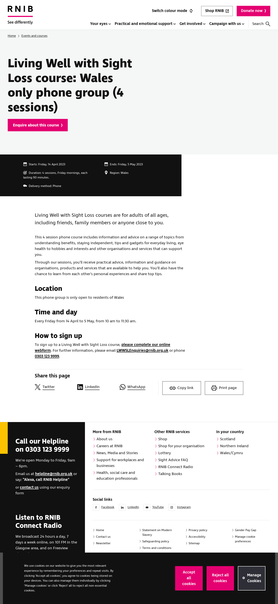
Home (12, 36)
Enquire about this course (38, 125)
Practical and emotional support (145, 23)
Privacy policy (198, 530)
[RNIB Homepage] (20, 18)
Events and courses (34, 36)
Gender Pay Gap (245, 530)
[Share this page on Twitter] (54, 387)
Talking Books (170, 474)
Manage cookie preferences (245, 539)
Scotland (227, 439)
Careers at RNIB (110, 446)
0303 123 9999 (47, 356)
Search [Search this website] (261, 23)
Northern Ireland (234, 446)
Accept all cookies (189, 578)
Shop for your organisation (181, 446)
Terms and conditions (156, 548)
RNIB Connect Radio (175, 467)
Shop (162, 439)
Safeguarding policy (155, 541)
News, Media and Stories (117, 453)
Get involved (192, 23)
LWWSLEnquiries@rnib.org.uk (142, 350)
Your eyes (100, 23)
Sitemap (194, 543)
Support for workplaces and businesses (120, 462)
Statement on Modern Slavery (157, 532)
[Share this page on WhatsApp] (139, 387)
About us (104, 439)
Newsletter (103, 543)
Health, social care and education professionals (117, 475)
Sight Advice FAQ (173, 460)
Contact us (103, 537)
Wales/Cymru (231, 453)
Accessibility (197, 537)
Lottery (164, 453)
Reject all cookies (220, 578)
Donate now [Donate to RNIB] (253, 11)
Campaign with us (226, 23)
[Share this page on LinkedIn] (96, 387)
